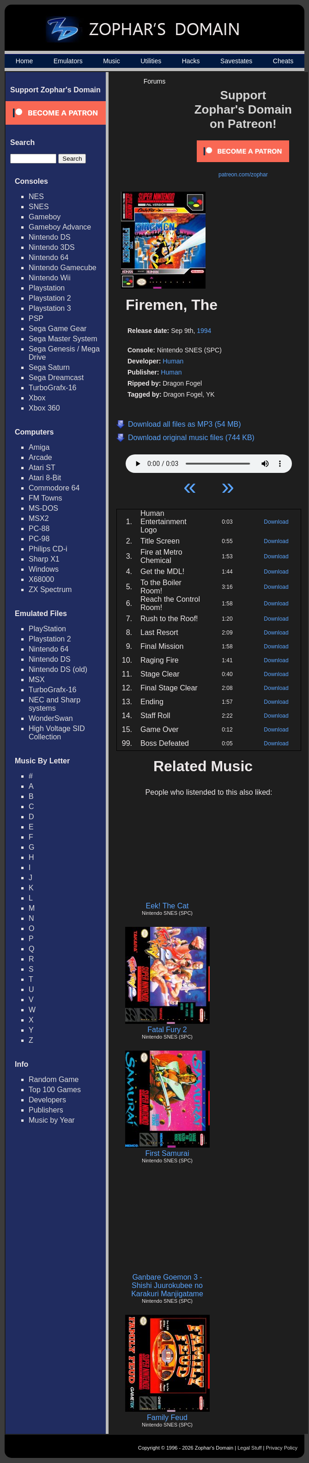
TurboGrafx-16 (52, 388)
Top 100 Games (55, 1090)
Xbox (37, 398)
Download (276, 522)
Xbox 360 (44, 408)
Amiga (39, 447)
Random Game (54, 1079)
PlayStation (47, 629)
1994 (204, 330)
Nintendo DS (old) (58, 669)
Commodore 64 (54, 488)
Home (24, 61)
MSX (37, 679)
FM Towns (45, 498)
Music (111, 61)
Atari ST (42, 468)
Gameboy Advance (60, 227)
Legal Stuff (249, 1448)
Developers (47, 1100)
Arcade (40, 457)
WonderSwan (51, 718)
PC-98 (39, 539)
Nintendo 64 (48, 257)
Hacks (191, 61)
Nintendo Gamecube (63, 268)
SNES (39, 207)
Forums (154, 81)
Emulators (68, 61)
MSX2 (39, 518)
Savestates (236, 61)
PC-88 (39, 528)
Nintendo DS (50, 237)
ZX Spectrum (50, 589)
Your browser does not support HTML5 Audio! (209, 461)
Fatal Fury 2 (167, 1030)
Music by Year (52, 1120)
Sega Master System (63, 339)
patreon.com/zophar (243, 174)
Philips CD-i (48, 549)
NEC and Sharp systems (54, 704)
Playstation (47, 288)
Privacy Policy (281, 1448)
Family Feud (167, 1417)
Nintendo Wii (50, 278)
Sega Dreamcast (56, 377)
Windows (44, 569)
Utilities (150, 61)
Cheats (283, 61)
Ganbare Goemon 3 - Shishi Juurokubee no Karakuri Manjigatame (167, 1285)
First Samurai (167, 1153)
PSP (36, 318)
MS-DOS (43, 508)
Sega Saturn (49, 367)
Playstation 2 (50, 298)
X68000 (41, 579)
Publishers (46, 1110)
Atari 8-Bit (45, 478)
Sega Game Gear (57, 328)
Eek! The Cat (166, 906)
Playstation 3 (50, 308)
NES (36, 196)
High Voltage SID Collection (57, 733)
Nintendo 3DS (52, 247)
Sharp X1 (44, 559)
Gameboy (45, 217)
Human (173, 361)
